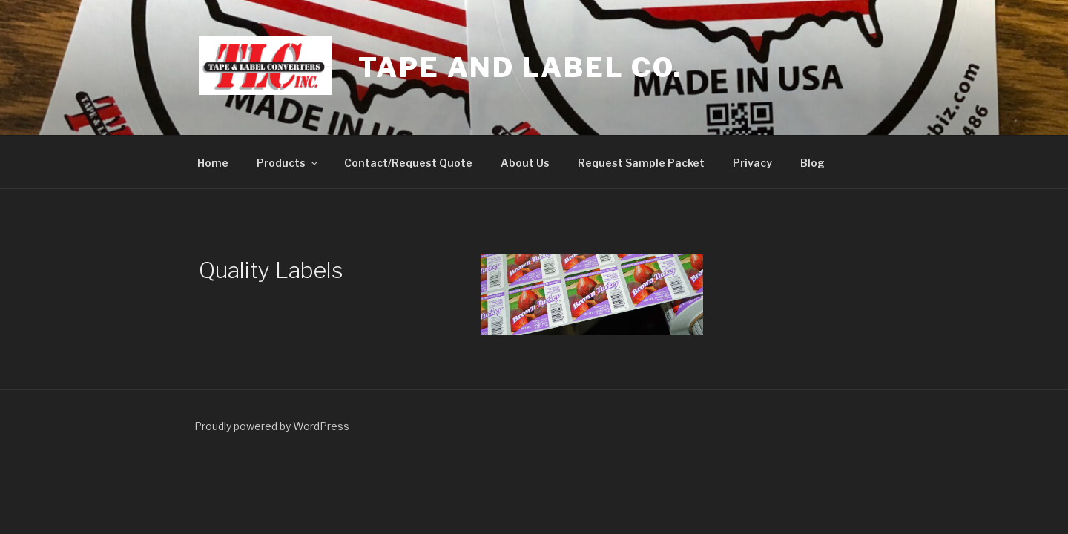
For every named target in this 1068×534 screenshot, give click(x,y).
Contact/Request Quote (408, 162)
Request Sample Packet (641, 162)
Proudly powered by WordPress (271, 426)
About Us (525, 162)
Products (288, 162)
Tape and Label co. (520, 67)
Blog (812, 162)
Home (212, 162)
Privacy (752, 162)
